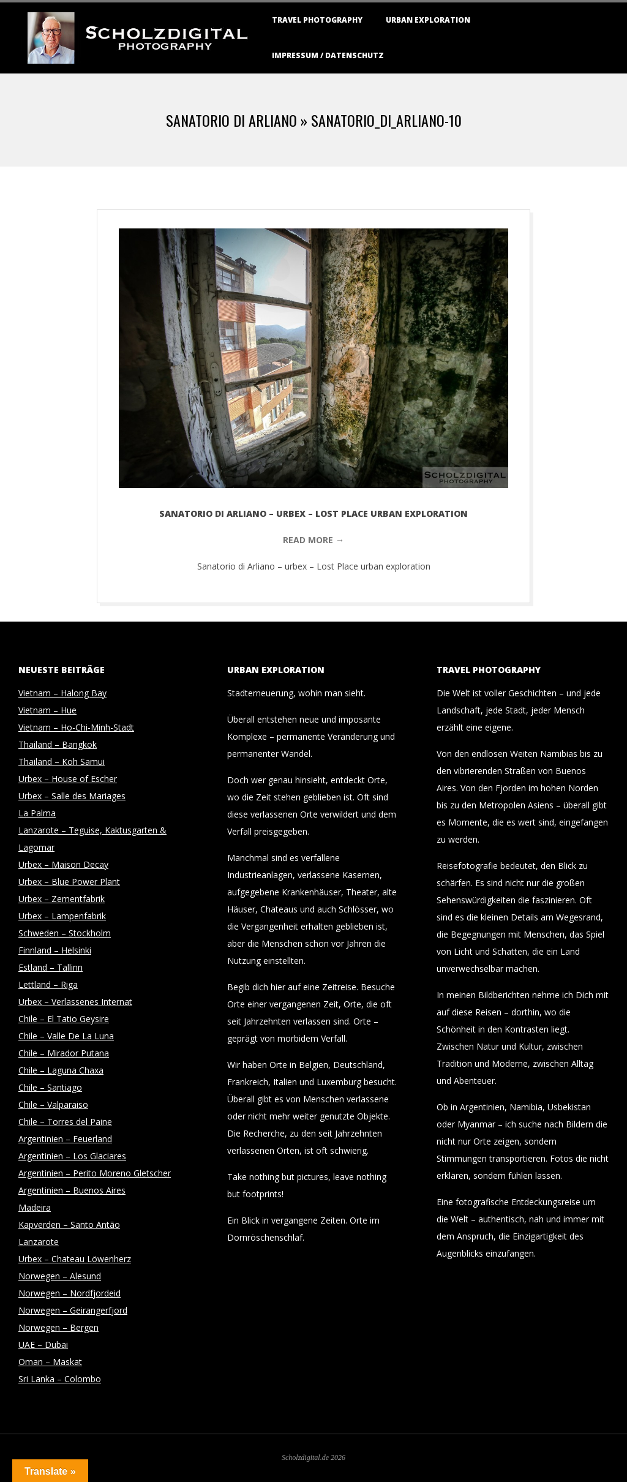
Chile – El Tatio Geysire (63, 1019)
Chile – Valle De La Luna (66, 1036)
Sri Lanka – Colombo (59, 1379)
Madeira (34, 1207)
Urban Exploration (428, 20)
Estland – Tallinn (50, 967)
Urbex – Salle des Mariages (72, 796)
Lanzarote (38, 1241)
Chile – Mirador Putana (63, 1053)
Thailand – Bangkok (57, 744)
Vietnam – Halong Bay (62, 693)
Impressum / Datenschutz (328, 55)
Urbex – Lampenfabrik (62, 916)
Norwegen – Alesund (59, 1276)
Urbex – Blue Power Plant (69, 881)
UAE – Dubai (43, 1344)
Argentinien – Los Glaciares (72, 1156)
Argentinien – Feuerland (65, 1139)
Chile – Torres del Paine (65, 1121)
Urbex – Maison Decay (63, 864)
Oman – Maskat (50, 1361)
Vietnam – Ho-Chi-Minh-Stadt (76, 727)
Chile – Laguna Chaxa (60, 1070)
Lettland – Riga (48, 984)
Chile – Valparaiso (53, 1104)
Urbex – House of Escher (67, 778)
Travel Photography (317, 20)
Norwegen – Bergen (58, 1327)
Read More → (313, 540)
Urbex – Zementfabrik (61, 899)
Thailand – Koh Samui (61, 761)
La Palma (37, 813)
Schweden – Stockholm (64, 933)
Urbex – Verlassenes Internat (75, 1001)
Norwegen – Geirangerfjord (72, 1310)
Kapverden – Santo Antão (69, 1224)
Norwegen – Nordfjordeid (69, 1293)
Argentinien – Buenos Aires (72, 1190)
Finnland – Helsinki (54, 950)
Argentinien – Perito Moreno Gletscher (94, 1173)
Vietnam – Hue (47, 710)
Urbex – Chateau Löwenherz (74, 1259)
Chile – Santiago (50, 1087)
